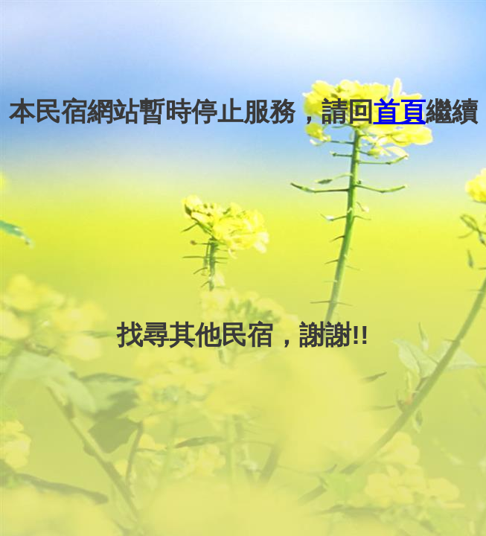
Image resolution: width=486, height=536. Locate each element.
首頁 (400, 111)
